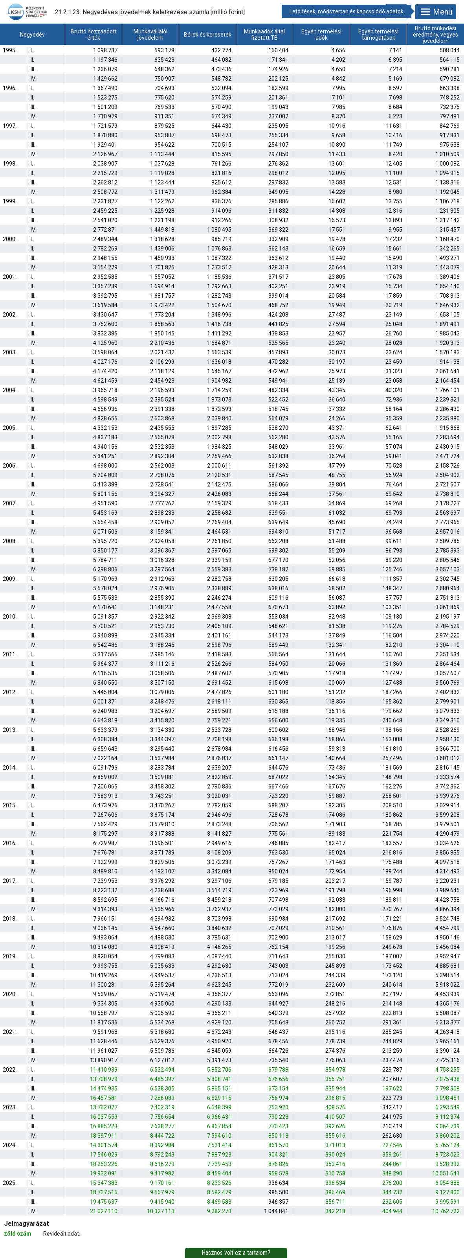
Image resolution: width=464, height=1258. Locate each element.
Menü (435, 12)
